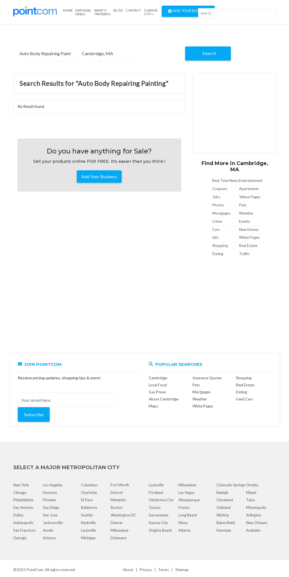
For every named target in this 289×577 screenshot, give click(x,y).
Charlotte (89, 492)
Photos (218, 205)
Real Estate (248, 245)
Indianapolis (23, 522)
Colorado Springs (230, 485)
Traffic (244, 253)
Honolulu (223, 530)
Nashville (88, 522)
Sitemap (182, 569)
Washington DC (123, 515)
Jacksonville (53, 522)
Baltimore (89, 507)
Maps (153, 406)
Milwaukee (119, 530)
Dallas (18, 515)
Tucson (155, 507)
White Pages (249, 237)
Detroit (117, 492)
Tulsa (250, 500)
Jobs (216, 197)
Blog (118, 10)
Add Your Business (188, 11)
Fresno (184, 507)
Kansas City (158, 522)
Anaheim (253, 530)
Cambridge (158, 378)
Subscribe (33, 414)
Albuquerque (189, 500)
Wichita (222, 515)
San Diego (51, 507)
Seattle (87, 515)
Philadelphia (23, 500)
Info (215, 237)
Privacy (146, 569)
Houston (50, 492)
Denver (117, 522)
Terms (163, 569)
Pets (242, 205)
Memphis (118, 500)
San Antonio (23, 507)
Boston (116, 507)
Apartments (249, 188)
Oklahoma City (161, 500)
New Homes (249, 229)
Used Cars (244, 399)
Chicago (20, 492)
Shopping (220, 245)
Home (68, 10)
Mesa (182, 522)
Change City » (150, 12)
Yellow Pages (249, 197)
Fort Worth (120, 485)
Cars (216, 229)
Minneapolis (256, 507)
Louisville (88, 530)
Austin (48, 530)
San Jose (50, 515)
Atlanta (184, 530)
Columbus (89, 485)
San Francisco (24, 530)
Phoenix (49, 500)
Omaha (252, 485)
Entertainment (250, 180)
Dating (217, 253)
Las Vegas (186, 492)
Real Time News (225, 180)
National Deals (83, 12)
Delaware (118, 538)
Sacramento (158, 515)
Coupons (219, 188)
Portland (156, 492)
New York (21, 485)
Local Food (158, 385)
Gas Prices (157, 392)
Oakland (223, 507)
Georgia (20, 538)
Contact (133, 10)
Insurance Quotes (207, 378)
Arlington (253, 515)
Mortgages (221, 213)
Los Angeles (52, 485)
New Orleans (256, 522)
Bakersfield (225, 522)
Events (244, 221)
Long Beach (187, 515)
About (128, 569)
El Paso (87, 500)
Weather (246, 213)
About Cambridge (163, 399)
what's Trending (102, 12)
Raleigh (222, 492)
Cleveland (224, 500)
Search (209, 53)
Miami (251, 492)
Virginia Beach (160, 530)
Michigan (88, 538)
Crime (217, 221)
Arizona (49, 538)
